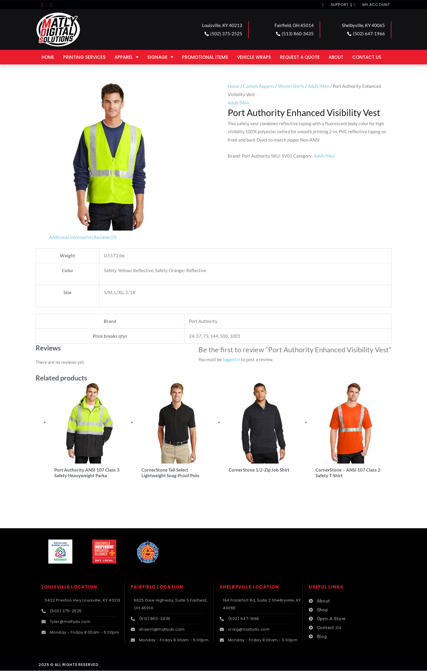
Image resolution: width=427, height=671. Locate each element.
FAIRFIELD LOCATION (157, 587)
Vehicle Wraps (254, 57)
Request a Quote (300, 57)
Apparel (126, 57)
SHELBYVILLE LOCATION (249, 587)
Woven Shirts (291, 86)
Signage (160, 57)
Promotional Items (205, 57)
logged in (231, 359)
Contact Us (366, 57)
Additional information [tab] (71, 237)
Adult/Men (318, 86)
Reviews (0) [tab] (105, 237)
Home (48, 57)
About (336, 57)
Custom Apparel (258, 86)
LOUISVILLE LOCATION (69, 587)
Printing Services (84, 57)
